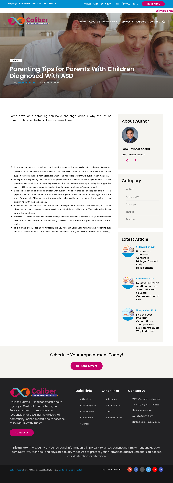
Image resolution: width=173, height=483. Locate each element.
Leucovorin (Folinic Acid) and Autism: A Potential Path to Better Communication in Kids (147, 291)
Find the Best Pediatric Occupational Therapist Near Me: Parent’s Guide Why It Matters (147, 323)
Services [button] (125, 21)
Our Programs (89, 405)
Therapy (131, 204)
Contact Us (21, 432)
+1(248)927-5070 (128, 3)
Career (85, 423)
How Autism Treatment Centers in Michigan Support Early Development (147, 259)
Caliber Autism (16, 470)
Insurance (153, 3)
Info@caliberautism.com (147, 421)
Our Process (88, 411)
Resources (87, 417)
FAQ (110, 411)
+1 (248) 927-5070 (144, 416)
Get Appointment (86, 366)
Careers (141, 21)
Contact (154, 21)
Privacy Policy (115, 417)
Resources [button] (109, 21)
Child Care (132, 196)
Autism (16, 60)
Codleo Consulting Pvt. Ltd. (70, 470)
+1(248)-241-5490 (101, 3)
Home (82, 21)
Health (130, 211)
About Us (94, 21)
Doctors (130, 219)
